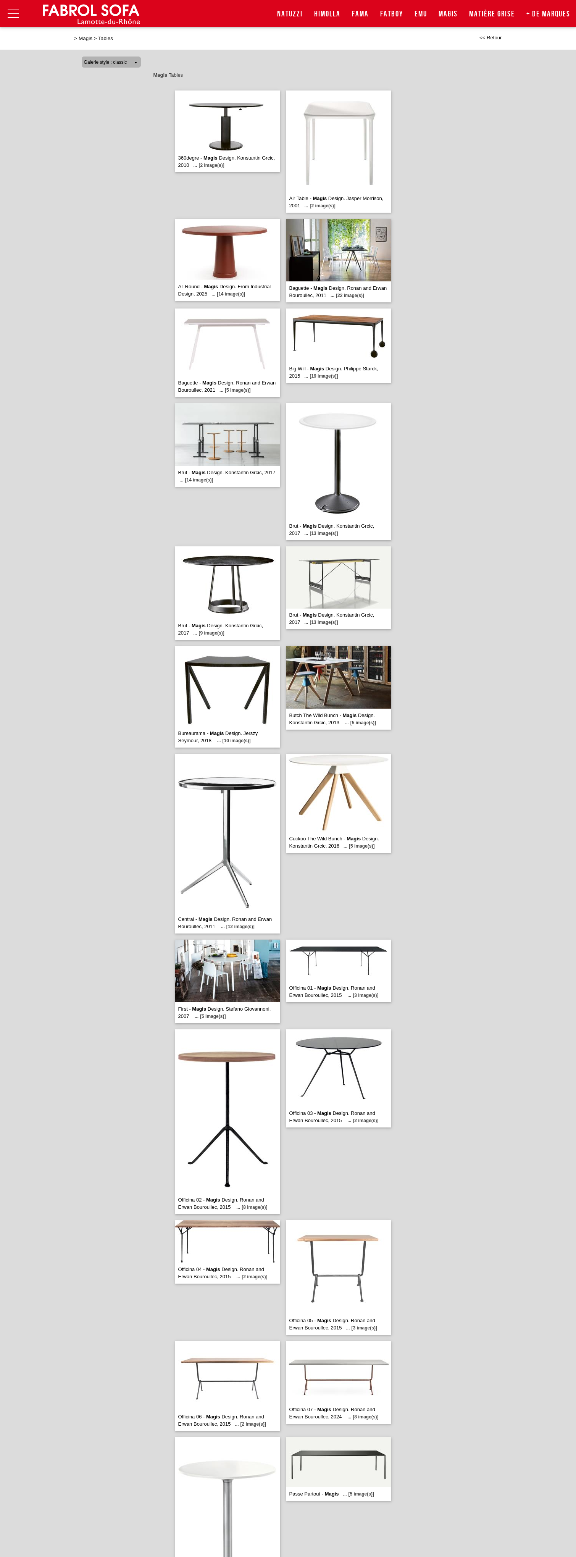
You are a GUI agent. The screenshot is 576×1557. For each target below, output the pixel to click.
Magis (448, 14)
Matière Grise (492, 14)
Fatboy (391, 14)
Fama (360, 14)
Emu (421, 14)
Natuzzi (290, 14)
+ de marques (548, 14)
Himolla (327, 14)
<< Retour (490, 37)
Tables (105, 38)
